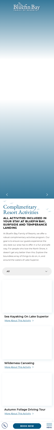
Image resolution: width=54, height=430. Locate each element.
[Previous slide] (7, 195)
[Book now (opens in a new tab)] (27, 426)
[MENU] (49, 426)
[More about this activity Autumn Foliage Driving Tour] (19, 414)
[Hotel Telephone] (5, 426)
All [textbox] (8, 271)
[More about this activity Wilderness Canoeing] (19, 367)
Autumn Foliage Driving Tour (24, 409)
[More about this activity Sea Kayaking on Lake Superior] (19, 321)
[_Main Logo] (27, 12)
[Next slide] (47, 195)
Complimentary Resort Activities (20, 209)
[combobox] (27, 271)
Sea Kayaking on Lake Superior (26, 316)
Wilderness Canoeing (19, 363)
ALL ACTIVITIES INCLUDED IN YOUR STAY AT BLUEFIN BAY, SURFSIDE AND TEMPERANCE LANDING (25, 223)
